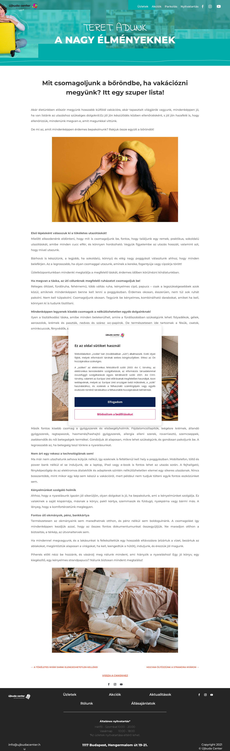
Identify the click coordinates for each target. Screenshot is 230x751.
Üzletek (142, 6)
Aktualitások (160, 694)
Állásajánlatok (143, 703)
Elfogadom (115, 402)
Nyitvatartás (189, 6)
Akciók (156, 6)
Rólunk (86, 703)
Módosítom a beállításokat (115, 414)
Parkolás (171, 6)
